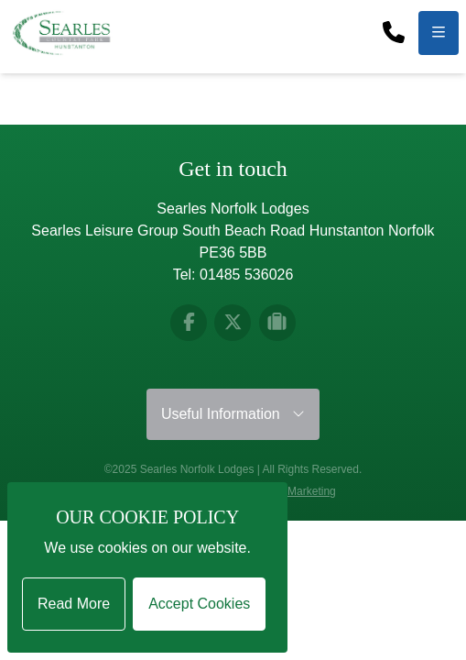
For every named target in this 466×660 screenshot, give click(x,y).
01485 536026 (246, 274)
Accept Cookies (199, 603)
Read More (74, 603)
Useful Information (233, 414)
